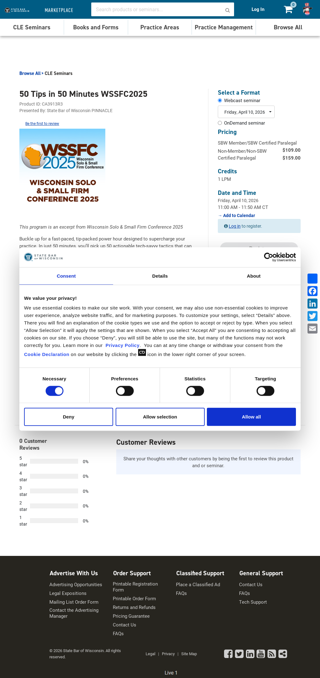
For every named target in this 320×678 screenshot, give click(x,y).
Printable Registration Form (135, 587)
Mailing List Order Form (73, 602)
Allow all (251, 416)
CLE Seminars (31, 27)
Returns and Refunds (134, 607)
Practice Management (224, 27)
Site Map (189, 653)
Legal (150, 653)
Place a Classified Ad (198, 584)
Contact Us (124, 625)
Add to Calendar (238, 215)
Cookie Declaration (46, 354)
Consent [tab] (66, 275)
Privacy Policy (123, 345)
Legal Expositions (68, 593)
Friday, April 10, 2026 (244, 112)
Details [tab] (160, 275)
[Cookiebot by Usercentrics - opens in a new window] (268, 257)
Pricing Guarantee (131, 616)
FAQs (118, 633)
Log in (235, 226)
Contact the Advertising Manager (73, 613)
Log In (258, 9)
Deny (68, 416)
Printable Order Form (134, 598)
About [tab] (254, 275)
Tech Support (253, 602)
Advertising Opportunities (75, 584)
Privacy (168, 653)
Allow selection (160, 416)
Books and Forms (95, 27)
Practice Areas (159, 27)
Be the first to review (42, 123)
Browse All (288, 27)
